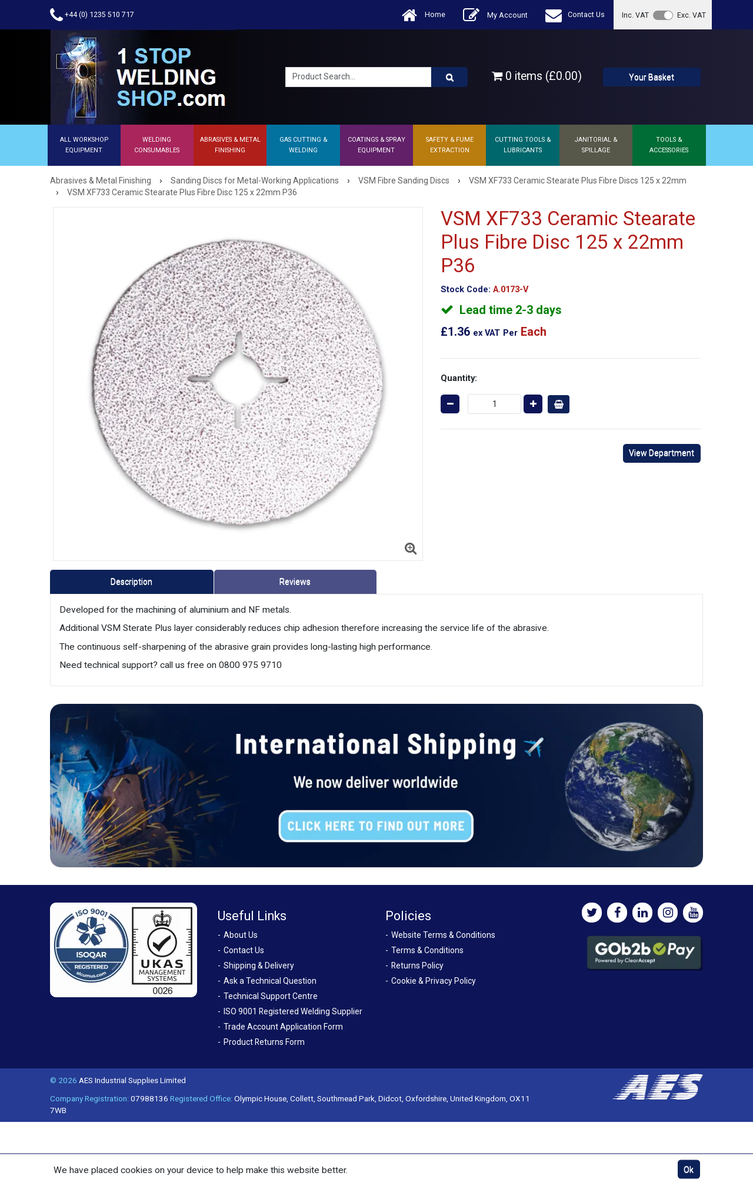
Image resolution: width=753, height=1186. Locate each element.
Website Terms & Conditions (443, 935)
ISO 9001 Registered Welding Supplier (293, 1011)
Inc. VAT (635, 15)
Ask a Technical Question (270, 980)
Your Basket (651, 77)
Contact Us (575, 15)
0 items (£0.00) (537, 76)
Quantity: (459, 378)
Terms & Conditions (427, 950)
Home (423, 15)
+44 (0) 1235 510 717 (92, 15)
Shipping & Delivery (259, 965)
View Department (661, 452)
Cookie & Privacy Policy (433, 980)
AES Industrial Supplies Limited (132, 1080)
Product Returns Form (264, 1042)
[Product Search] (449, 77)
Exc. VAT (691, 15)
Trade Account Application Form (283, 1026)
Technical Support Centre (271, 996)
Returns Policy (417, 965)
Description (131, 581)
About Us (241, 935)
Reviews (295, 581)
